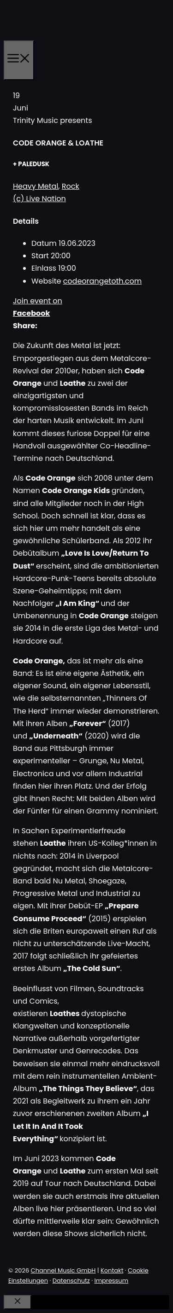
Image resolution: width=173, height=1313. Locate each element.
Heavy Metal (35, 186)
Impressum (111, 1280)
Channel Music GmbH (63, 1270)
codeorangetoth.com (102, 281)
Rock (70, 186)
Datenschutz (71, 1280)
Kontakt (112, 1270)
